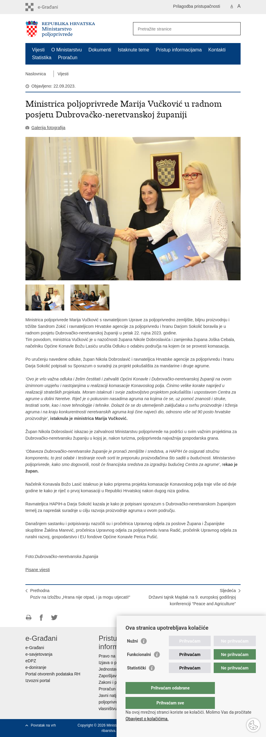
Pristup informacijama (179, 49)
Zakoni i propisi (113, 682)
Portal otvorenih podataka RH (52, 674)
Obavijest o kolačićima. (147, 718)
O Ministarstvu (66, 49)
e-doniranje (35, 667)
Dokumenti (99, 49)
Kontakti (217, 49)
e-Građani (34, 647)
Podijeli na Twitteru (54, 617)
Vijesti (38, 49)
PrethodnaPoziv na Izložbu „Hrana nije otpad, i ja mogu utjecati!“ (80, 594)
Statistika (41, 57)
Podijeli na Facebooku (41, 617)
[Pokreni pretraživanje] (234, 28)
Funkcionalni (139, 666)
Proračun (67, 57)
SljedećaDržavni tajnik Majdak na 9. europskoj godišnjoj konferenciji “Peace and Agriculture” (192, 597)
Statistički (136, 680)
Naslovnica (35, 73)
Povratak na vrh (43, 725)
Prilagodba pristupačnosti (196, 6)
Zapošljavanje (111, 675)
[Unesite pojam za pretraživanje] (180, 29)
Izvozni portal (37, 680)
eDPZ (30, 660)
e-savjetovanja (38, 654)
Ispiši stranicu (28, 617)
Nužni (132, 653)
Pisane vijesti (37, 569)
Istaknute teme (133, 49)
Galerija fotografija (48, 127)
